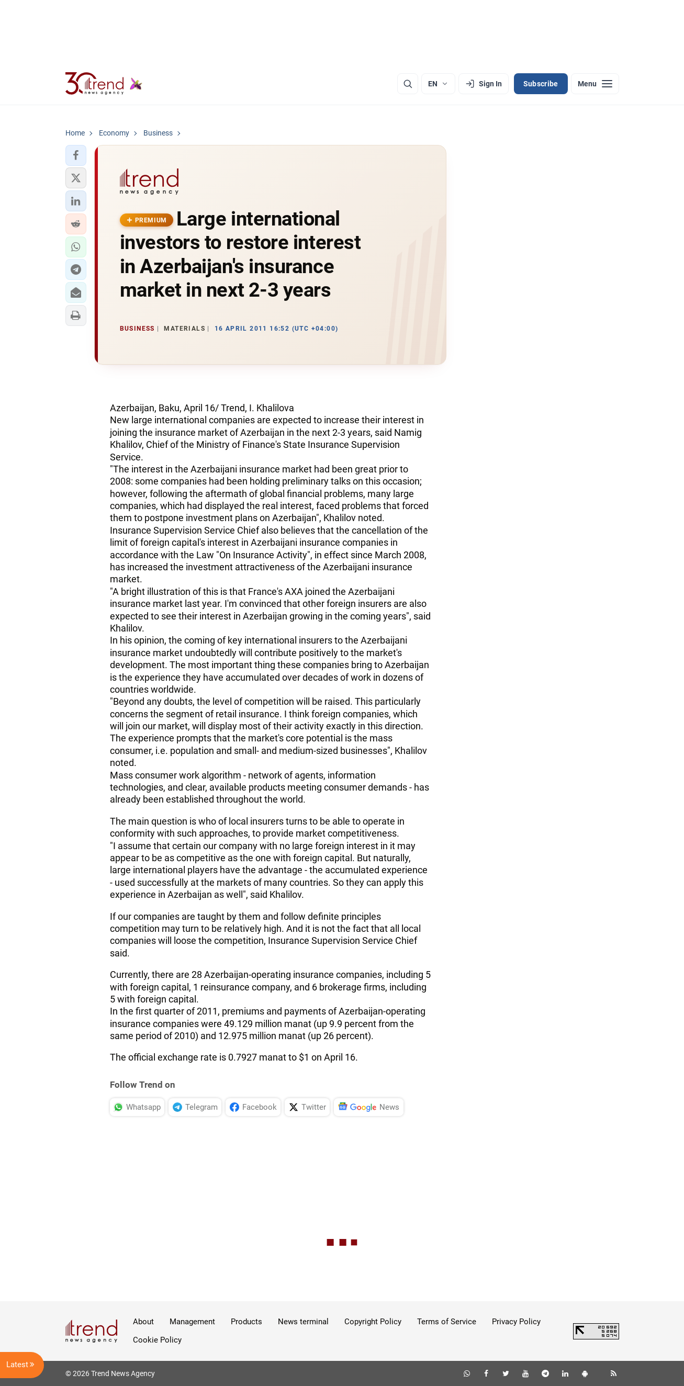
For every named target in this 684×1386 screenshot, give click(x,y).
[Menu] (595, 83)
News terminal (303, 1321)
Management (192, 1321)
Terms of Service (446, 1321)
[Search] (407, 83)
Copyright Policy (372, 1321)
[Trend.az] (104, 83)
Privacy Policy (516, 1321)
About (143, 1321)
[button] (76, 155)
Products (246, 1321)
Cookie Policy (157, 1340)
